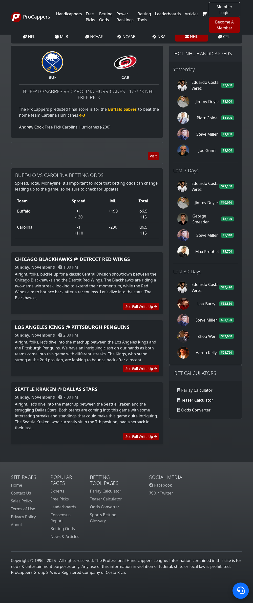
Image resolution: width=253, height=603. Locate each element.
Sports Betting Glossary (103, 517)
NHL (191, 36)
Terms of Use (23, 509)
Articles (191, 14)
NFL (29, 36)
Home (16, 485)
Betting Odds (62, 528)
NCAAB (126, 36)
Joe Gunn (207, 150)
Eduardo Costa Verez (205, 85)
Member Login (224, 9)
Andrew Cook (31, 127)
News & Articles (64, 536)
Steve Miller (207, 134)
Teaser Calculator (197, 400)
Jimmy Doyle (207, 101)
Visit (153, 156)
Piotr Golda (207, 118)
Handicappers (69, 14)
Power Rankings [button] (125, 16)
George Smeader (200, 219)
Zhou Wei (206, 336)
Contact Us (21, 493)
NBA (159, 36)
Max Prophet (207, 251)
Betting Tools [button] (144, 16)
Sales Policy (21, 501)
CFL (224, 36)
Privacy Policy (23, 516)
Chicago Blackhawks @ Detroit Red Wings (72, 259)
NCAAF (94, 36)
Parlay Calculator (196, 390)
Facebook (160, 485)
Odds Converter (196, 410)
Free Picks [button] (90, 16)
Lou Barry (206, 303)
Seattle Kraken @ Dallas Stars (56, 389)
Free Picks (59, 499)
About (16, 524)
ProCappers (30, 17)
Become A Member (224, 25)
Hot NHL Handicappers (203, 53)
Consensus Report (60, 517)
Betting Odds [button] (106, 16)
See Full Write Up (141, 306)
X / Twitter (161, 493)
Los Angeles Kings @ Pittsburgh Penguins (72, 327)
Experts (57, 491)
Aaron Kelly (206, 352)
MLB (61, 36)
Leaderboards (168, 14)
